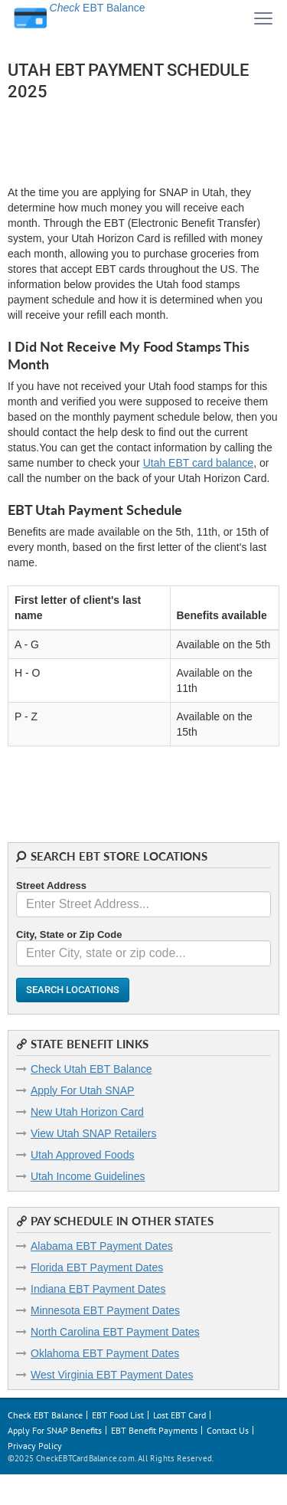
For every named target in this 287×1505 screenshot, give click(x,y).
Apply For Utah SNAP (82, 1090)
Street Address (51, 885)
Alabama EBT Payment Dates (102, 1246)
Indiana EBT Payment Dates (98, 1289)
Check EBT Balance (45, 1415)
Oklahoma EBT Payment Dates (105, 1353)
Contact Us (228, 1430)
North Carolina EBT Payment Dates (115, 1332)
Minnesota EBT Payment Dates (105, 1310)
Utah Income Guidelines (88, 1176)
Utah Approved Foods (82, 1155)
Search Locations (72, 989)
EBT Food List (118, 1415)
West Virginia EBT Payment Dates (112, 1375)
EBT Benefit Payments (154, 1430)
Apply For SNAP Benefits (55, 1430)
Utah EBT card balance (198, 463)
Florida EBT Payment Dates (97, 1267)
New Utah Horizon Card (87, 1112)
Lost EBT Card (179, 1415)
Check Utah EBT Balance (91, 1069)
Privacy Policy (35, 1445)
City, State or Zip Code (69, 934)
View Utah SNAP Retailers (93, 1133)
